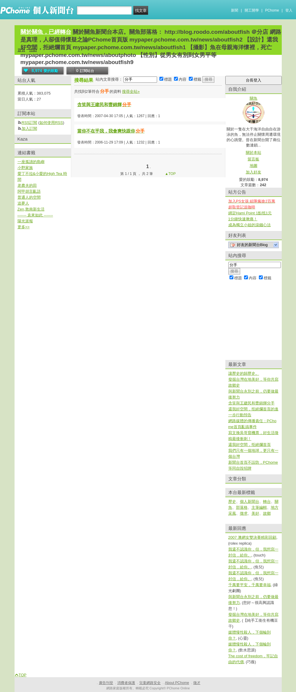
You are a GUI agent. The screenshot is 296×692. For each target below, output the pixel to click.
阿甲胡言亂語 (29, 191)
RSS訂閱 (29, 122)
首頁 (21, 50)
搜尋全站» (131, 91)
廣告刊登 (106, 683)
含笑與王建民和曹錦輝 (104, 104)
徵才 (196, 683)
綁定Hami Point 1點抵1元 (250, 213)
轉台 (267, 501)
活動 (33, 50)
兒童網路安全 (150, 683)
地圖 (253, 165)
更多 (24, 227)
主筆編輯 (259, 507)
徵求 (244, 513)
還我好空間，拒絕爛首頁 (249, 444)
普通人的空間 (29, 197)
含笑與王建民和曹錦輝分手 (251, 403)
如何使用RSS (51, 122)
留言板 (253, 159)
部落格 (242, 507)
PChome (272, 10)
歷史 (232, 501)
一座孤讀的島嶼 (31, 162)
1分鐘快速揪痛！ (242, 219)
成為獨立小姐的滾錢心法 (249, 225)
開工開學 (252, 10)
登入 (288, 10)
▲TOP (170, 174)
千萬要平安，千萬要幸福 (249, 585)
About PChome (177, 683)
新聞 (234, 10)
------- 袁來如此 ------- (35, 215)
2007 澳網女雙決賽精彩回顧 (252, 537)
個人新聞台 (249, 501)
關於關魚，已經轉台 (45, 32)
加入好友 (253, 172)
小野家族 (25, 167)
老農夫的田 (27, 185)
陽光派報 (25, 221)
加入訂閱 (29, 128)
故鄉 (267, 513)
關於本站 (253, 152)
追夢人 (23, 203)
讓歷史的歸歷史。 (243, 373)
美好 (255, 513)
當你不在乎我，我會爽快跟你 (111, 130)
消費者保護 (126, 683)
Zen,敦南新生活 (31, 209)
